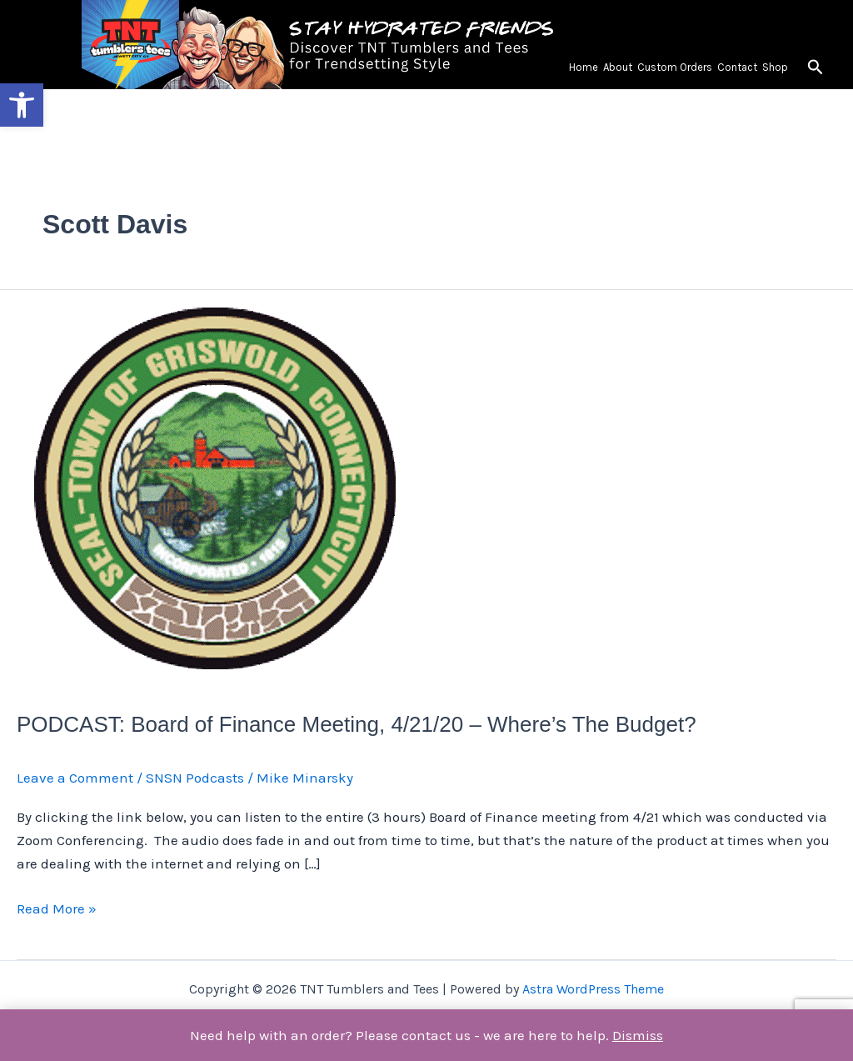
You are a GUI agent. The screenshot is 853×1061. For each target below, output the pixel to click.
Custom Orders (674, 67)
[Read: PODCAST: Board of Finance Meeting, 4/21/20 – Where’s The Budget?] (217, 488)
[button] (21, 105)
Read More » (57, 907)
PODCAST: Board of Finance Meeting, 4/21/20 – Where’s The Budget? (356, 724)
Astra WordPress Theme (593, 989)
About (617, 67)
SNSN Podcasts (195, 777)
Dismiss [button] (637, 1035)
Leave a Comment (75, 777)
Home (583, 67)
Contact (737, 67)
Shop (775, 67)
